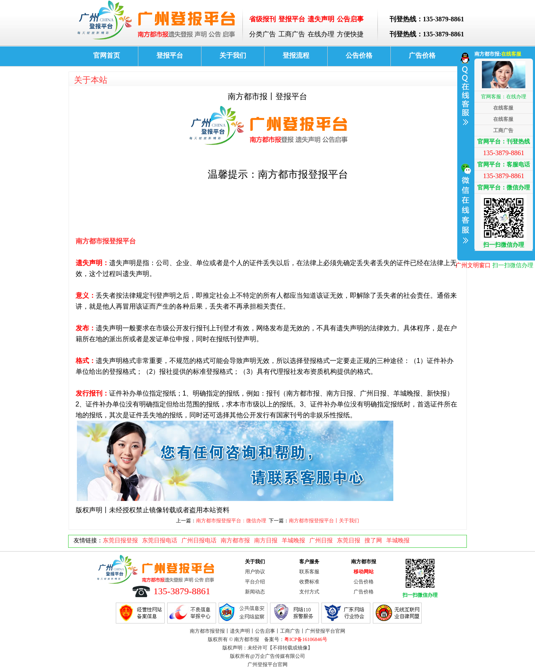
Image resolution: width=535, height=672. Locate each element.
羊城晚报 (293, 540)
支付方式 (309, 592)
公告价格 (359, 55)
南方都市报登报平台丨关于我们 (324, 521)
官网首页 (106, 55)
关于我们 (232, 55)
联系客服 (309, 572)
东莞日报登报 (120, 540)
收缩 (464, 152)
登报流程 (296, 55)
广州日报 (321, 540)
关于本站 (90, 79)
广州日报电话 (199, 540)
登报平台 (169, 55)
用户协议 (255, 572)
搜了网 (373, 540)
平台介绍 (255, 582)
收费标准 (309, 582)
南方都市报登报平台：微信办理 (231, 521)
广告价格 (422, 55)
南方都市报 (235, 540)
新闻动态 (255, 592)
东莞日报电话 (159, 540)
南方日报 (266, 540)
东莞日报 (348, 540)
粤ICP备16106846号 (305, 639)
